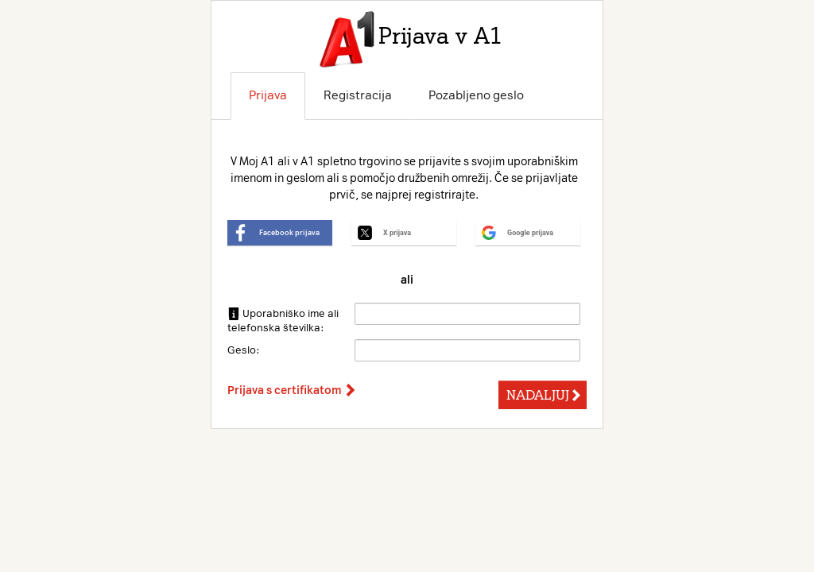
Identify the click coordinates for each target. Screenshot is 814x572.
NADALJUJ (544, 395)
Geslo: (243, 350)
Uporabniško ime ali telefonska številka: (283, 320)
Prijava (268, 95)
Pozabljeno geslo (476, 95)
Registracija (358, 95)
